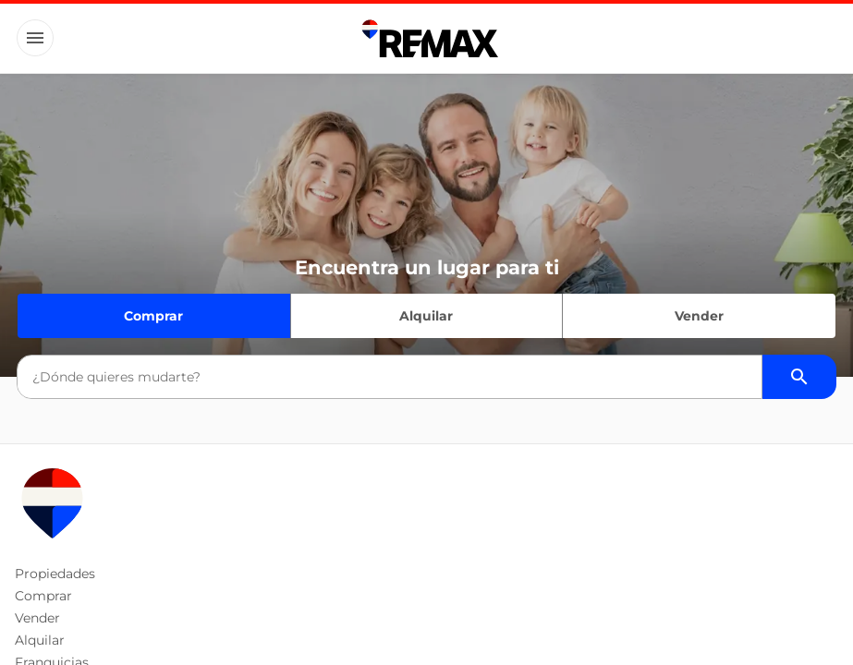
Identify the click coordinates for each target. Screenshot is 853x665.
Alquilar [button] (40, 640)
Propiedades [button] (55, 573)
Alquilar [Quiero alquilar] (426, 316)
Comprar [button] (43, 595)
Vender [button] (37, 618)
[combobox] (389, 377)
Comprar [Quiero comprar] (153, 316)
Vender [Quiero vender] (699, 316)
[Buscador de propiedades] (799, 377)
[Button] (35, 37)
